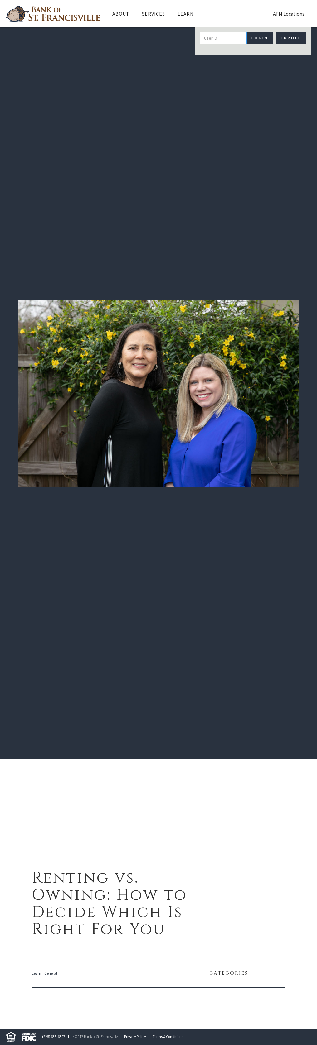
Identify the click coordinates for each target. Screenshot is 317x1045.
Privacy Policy (135, 1036)
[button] (121, 13)
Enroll (291, 38)
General (50, 973)
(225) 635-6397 (53, 1036)
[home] (53, 14)
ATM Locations (289, 14)
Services (153, 14)
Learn (186, 14)
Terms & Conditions (168, 1036)
